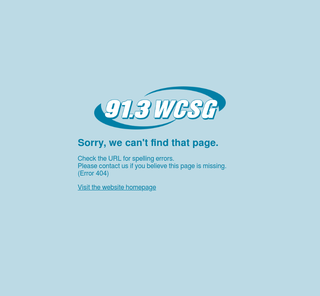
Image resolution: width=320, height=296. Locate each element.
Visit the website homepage (117, 187)
